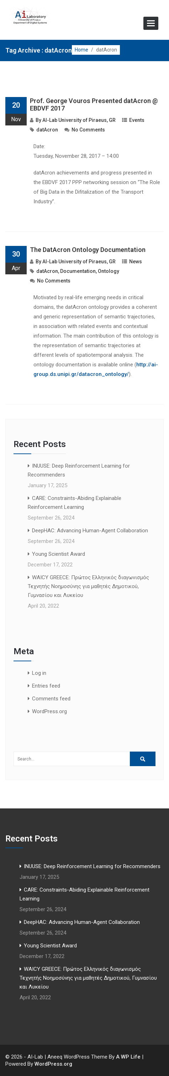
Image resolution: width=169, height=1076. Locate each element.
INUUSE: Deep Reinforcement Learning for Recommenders (92, 866)
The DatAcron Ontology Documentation (88, 249)
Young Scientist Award (58, 554)
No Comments (88, 130)
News (135, 261)
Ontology (108, 271)
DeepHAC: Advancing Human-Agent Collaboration (90, 530)
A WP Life (128, 1057)
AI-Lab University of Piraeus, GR (79, 120)
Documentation (78, 271)
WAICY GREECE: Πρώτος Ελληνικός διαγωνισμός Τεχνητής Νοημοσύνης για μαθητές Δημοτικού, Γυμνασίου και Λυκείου (88, 586)
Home (81, 50)
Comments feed (51, 698)
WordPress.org (49, 711)
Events (136, 120)
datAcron (47, 130)
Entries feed (46, 686)
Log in (39, 673)
